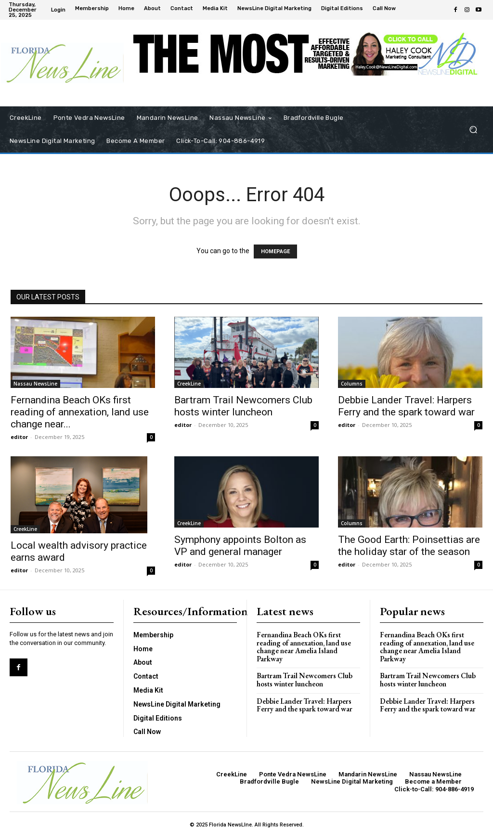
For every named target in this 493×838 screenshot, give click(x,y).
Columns (352, 383)
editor (19, 436)
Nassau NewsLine (35, 383)
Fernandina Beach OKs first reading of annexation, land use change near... (80, 412)
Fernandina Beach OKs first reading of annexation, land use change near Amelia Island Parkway (303, 646)
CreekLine (189, 383)
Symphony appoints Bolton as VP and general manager (240, 545)
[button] (473, 129)
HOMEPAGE (275, 251)
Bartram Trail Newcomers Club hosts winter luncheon (243, 406)
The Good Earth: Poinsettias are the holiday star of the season (409, 545)
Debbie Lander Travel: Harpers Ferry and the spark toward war (406, 406)
